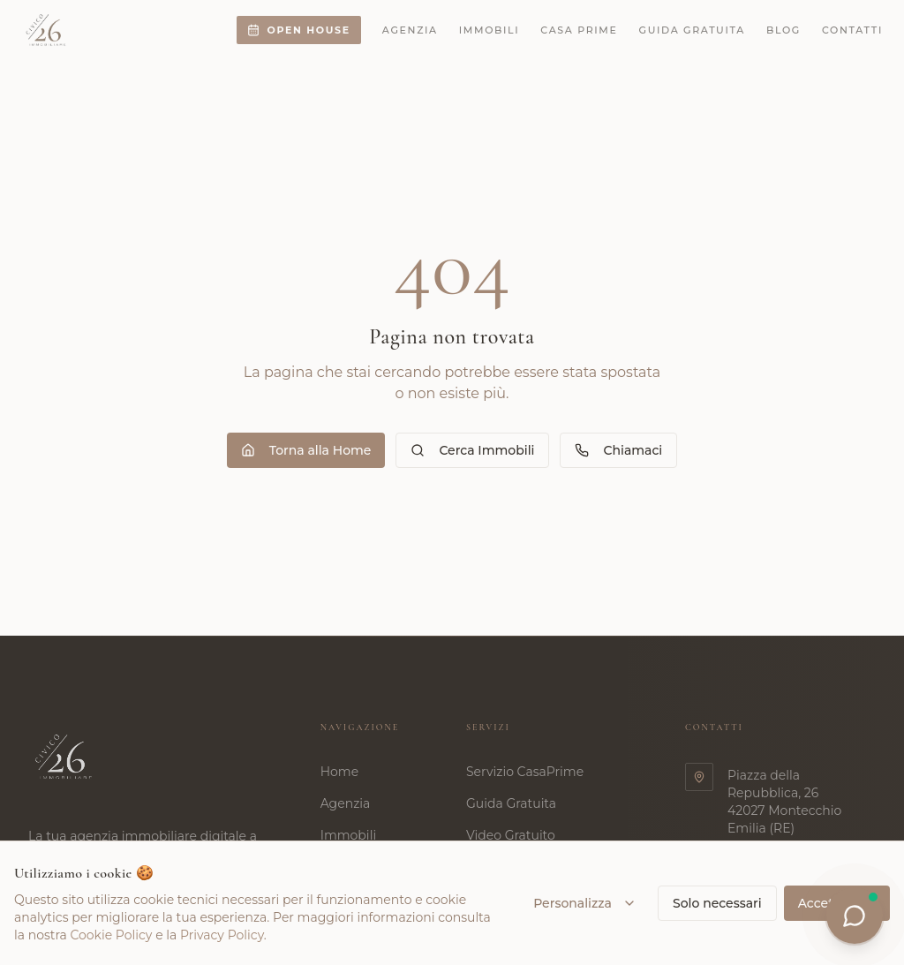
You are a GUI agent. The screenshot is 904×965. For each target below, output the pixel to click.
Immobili (489, 30)
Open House (298, 30)
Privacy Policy (222, 935)
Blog (783, 30)
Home (347, 772)
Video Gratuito (518, 835)
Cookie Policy (111, 935)
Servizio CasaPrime (532, 772)
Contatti (852, 30)
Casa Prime (578, 30)
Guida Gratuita (519, 803)
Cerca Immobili (472, 450)
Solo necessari (717, 903)
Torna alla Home (306, 450)
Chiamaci (618, 450)
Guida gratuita (692, 30)
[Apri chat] (854, 915)
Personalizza (585, 903)
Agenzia (410, 30)
